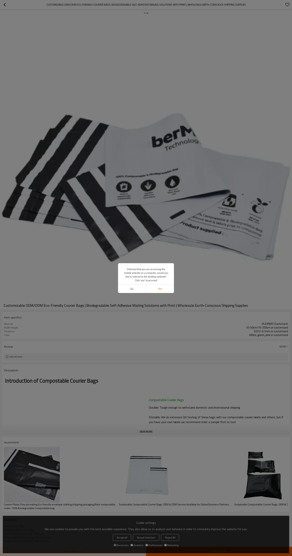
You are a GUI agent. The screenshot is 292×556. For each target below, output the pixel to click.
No (132, 289)
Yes (160, 289)
